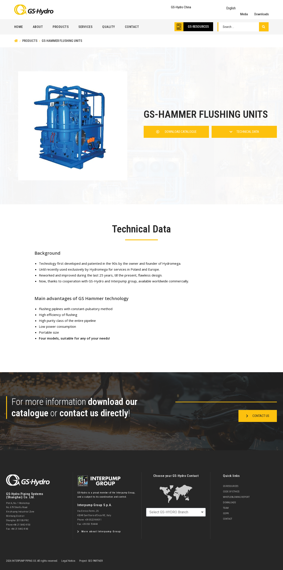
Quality (108, 27)
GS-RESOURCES (198, 27)
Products (61, 27)
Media (244, 14)
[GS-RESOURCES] (178, 26)
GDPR (226, 513)
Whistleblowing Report (236, 497)
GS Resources (230, 486)
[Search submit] (263, 26)
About (38, 27)
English (231, 8)
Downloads (261, 14)
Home (18, 27)
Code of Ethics (231, 491)
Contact (132, 27)
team (226, 508)
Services (85, 27)
